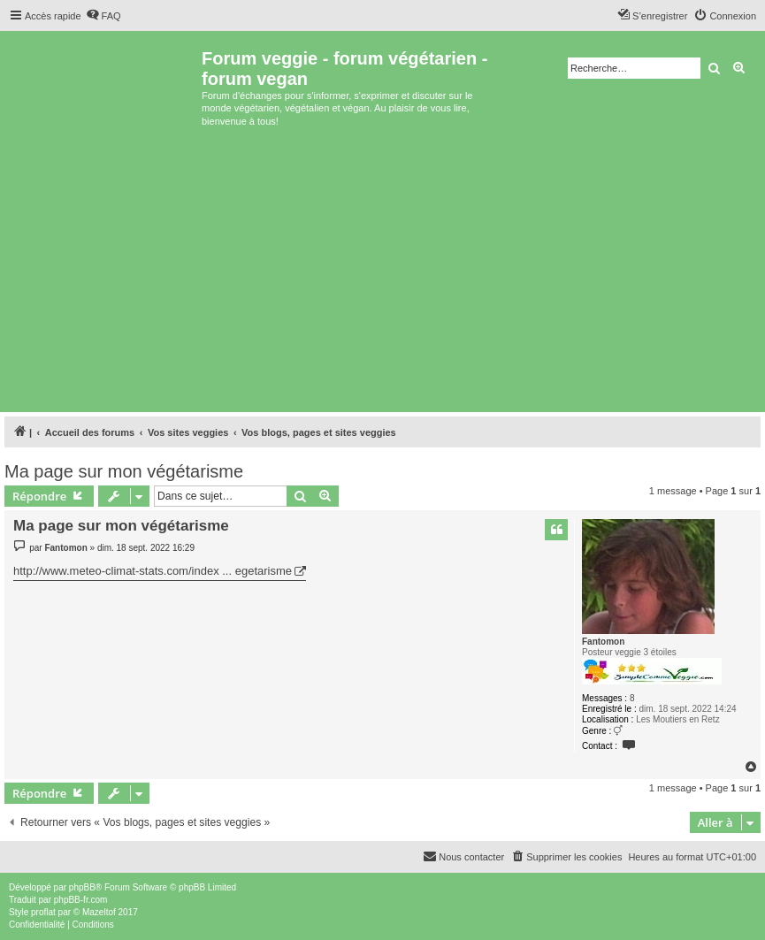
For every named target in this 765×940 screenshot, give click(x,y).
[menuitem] (103, 16)
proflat (43, 912)
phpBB (82, 887)
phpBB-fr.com (81, 900)
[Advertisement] (382, 275)
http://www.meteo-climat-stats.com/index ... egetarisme (152, 570)
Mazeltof (99, 912)
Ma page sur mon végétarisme (123, 471)
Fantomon (603, 641)
